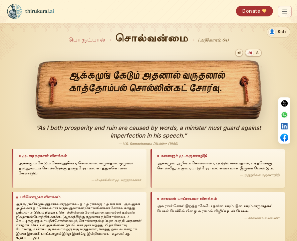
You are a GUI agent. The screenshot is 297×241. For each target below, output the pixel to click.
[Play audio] (239, 53)
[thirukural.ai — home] (30, 11)
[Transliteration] (257, 53)
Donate (254, 11)
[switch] (278, 32)
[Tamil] (250, 53)
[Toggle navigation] (285, 11)
